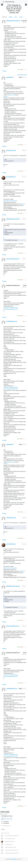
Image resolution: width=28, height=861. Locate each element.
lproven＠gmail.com (11, 176)
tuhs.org (5, 96)
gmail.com (22, 204)
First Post (4, 17)
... (4, 157)
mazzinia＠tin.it (10, 77)
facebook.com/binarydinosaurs (11, 307)
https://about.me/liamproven (10, 200)
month (20, 17)
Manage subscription (7, 818)
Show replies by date (22, 74)
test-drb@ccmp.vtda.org (6, 816)
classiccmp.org (9, 2)
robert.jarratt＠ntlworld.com (12, 258)
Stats (16, 17)
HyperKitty (13, 859)
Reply (4, 71)
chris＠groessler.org (11, 150)
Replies (10, 17)
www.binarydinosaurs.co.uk (11, 309)
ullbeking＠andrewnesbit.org (13, 20)
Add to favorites (5, 825)
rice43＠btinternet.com (11, 321)
